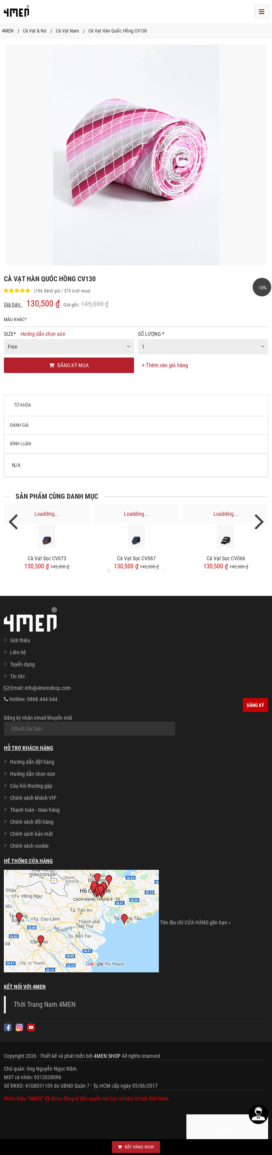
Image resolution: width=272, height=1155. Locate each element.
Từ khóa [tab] (22, 405)
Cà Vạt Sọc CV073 (47, 558)
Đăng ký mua (69, 365)
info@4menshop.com (48, 688)
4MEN (8, 31)
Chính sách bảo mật (31, 834)
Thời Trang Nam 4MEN (45, 1004)
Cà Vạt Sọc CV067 (136, 558)
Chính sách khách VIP (33, 798)
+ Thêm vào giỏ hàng (165, 365)
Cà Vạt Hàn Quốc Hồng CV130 (117, 31)
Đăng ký (255, 705)
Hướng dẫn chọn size (43, 334)
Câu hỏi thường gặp (31, 786)
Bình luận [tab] (20, 444)
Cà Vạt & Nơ (34, 31)
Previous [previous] (13, 521)
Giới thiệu (20, 640)
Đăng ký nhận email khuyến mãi (89, 725)
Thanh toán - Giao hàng (35, 810)
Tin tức (17, 676)
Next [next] (259, 521)
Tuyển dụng (22, 664)
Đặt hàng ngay (136, 1147)
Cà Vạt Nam (67, 31)
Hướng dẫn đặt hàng (32, 762)
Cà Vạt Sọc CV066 (226, 558)
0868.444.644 (42, 699)
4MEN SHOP (107, 1056)
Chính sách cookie (29, 846)
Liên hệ (18, 652)
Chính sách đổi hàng (31, 822)
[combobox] (69, 346)
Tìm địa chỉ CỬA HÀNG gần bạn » (195, 922)
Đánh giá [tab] (19, 425)
